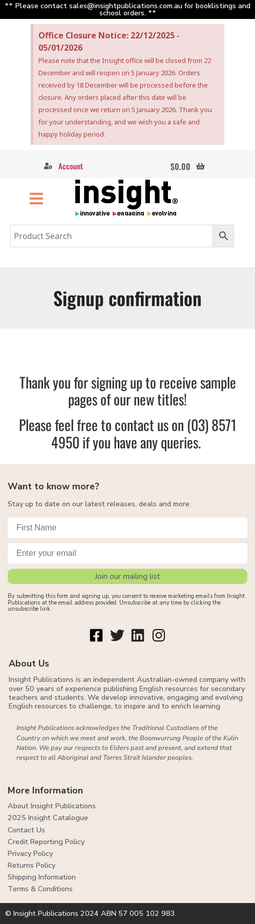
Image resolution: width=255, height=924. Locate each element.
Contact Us (26, 830)
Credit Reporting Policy (46, 841)
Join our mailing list (127, 576)
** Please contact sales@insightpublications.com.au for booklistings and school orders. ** (127, 9)
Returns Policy (31, 865)
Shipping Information (42, 877)
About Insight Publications (52, 806)
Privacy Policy (30, 853)
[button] (37, 198)
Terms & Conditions (40, 889)
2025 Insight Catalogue (48, 817)
